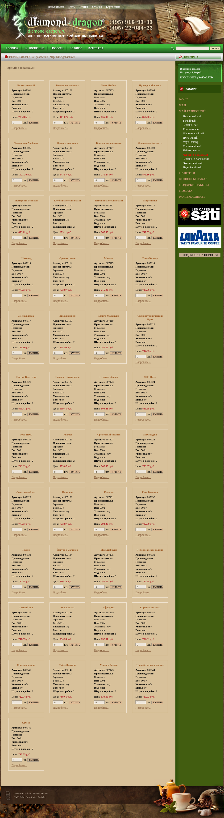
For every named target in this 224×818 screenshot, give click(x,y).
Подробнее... (19, 128)
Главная (12, 57)
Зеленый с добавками (196, 159)
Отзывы (97, 7)
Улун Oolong (190, 142)
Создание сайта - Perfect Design (31, 793)
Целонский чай (192, 116)
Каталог (24, 57)
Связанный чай (192, 146)
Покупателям (56, 7)
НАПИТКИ (187, 173)
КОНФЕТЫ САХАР (193, 179)
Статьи (84, 7)
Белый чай (189, 120)
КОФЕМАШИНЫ (192, 196)
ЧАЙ (182, 105)
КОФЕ (183, 99)
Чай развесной (39, 57)
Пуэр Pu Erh (190, 137)
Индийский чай (192, 167)
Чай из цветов (191, 150)
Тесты (71, 7)
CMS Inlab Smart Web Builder (30, 797)
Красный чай (191, 129)
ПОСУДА (185, 190)
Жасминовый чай (193, 133)
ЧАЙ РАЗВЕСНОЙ (192, 111)
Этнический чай (192, 163)
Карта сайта (113, 7)
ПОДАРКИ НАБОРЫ (194, 185)
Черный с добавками (62, 57)
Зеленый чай (190, 125)
